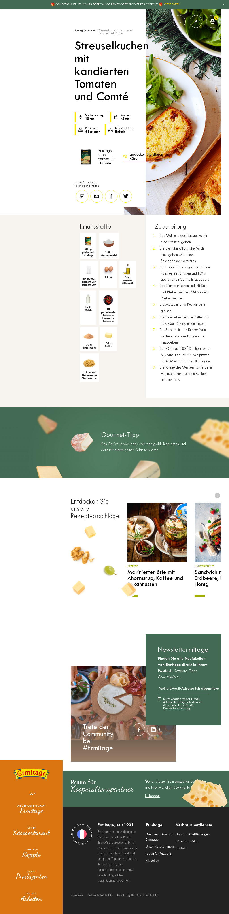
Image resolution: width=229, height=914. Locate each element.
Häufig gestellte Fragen (193, 835)
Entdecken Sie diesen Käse (143, 156)
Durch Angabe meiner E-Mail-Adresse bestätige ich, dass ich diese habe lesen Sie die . (182, 703)
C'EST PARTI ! (172, 4)
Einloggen (152, 795)
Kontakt (181, 847)
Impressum (77, 895)
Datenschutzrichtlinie (99, 895)
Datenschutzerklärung (176, 708)
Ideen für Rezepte (158, 853)
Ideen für (31, 853)
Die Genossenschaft (31, 809)
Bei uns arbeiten (187, 841)
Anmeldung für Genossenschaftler (138, 895)
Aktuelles (152, 859)
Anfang (79, 30)
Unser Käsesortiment (160, 847)
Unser (31, 831)
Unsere (31, 875)
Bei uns (31, 897)
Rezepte (90, 30)
